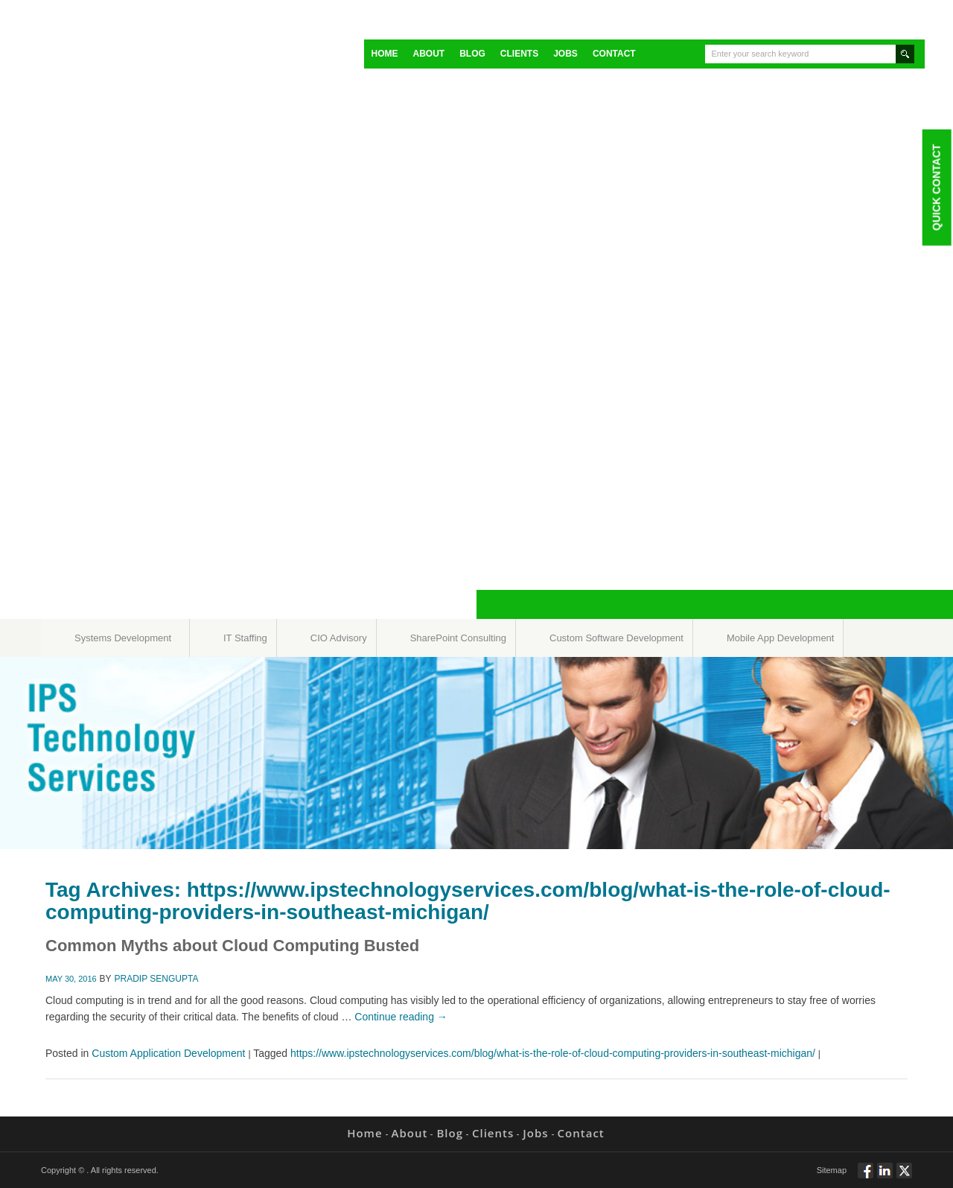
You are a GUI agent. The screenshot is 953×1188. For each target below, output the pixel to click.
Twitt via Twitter (904, 1176)
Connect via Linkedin (885, 1176)
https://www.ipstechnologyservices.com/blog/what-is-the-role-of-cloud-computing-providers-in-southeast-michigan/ (552, 1053)
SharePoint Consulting (458, 638)
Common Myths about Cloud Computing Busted (232, 945)
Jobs (565, 53)
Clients (519, 53)
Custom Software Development (616, 638)
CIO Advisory (338, 638)
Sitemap (832, 1170)
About (429, 53)
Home (385, 53)
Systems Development (122, 638)
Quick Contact (936, 187)
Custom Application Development (168, 1053)
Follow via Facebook (865, 1176)
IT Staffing (245, 638)
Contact (614, 53)
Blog (472, 53)
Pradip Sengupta (157, 978)
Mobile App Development (781, 638)
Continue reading (400, 1017)
